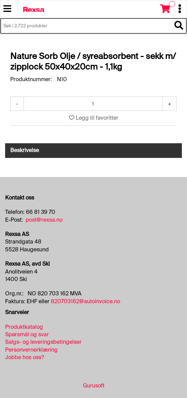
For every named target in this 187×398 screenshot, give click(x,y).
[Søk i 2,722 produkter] (86, 26)
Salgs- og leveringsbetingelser (43, 341)
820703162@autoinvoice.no (85, 301)
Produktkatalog (24, 326)
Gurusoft (93, 385)
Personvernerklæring (31, 349)
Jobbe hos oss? (24, 357)
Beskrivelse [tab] (24, 150)
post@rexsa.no (44, 219)
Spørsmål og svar (27, 334)
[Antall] (93, 104)
